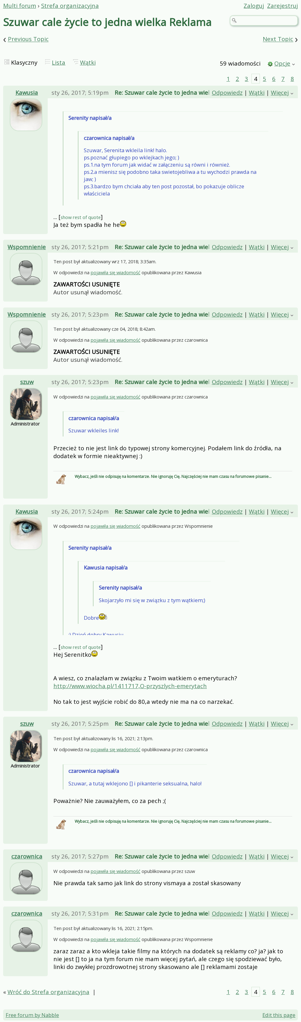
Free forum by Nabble (32, 1015)
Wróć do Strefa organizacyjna (48, 992)
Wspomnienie (27, 247)
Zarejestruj (282, 5)
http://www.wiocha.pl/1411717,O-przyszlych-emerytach (130, 686)
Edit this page (278, 1015)
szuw (27, 382)
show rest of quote (81, 217)
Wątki (88, 62)
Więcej (280, 92)
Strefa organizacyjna (70, 5)
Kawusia (26, 92)
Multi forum (19, 5)
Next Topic (278, 39)
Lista (58, 62)
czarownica (26, 856)
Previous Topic (28, 39)
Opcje (282, 63)
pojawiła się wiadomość (115, 272)
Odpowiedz (227, 92)
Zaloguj (254, 5)
